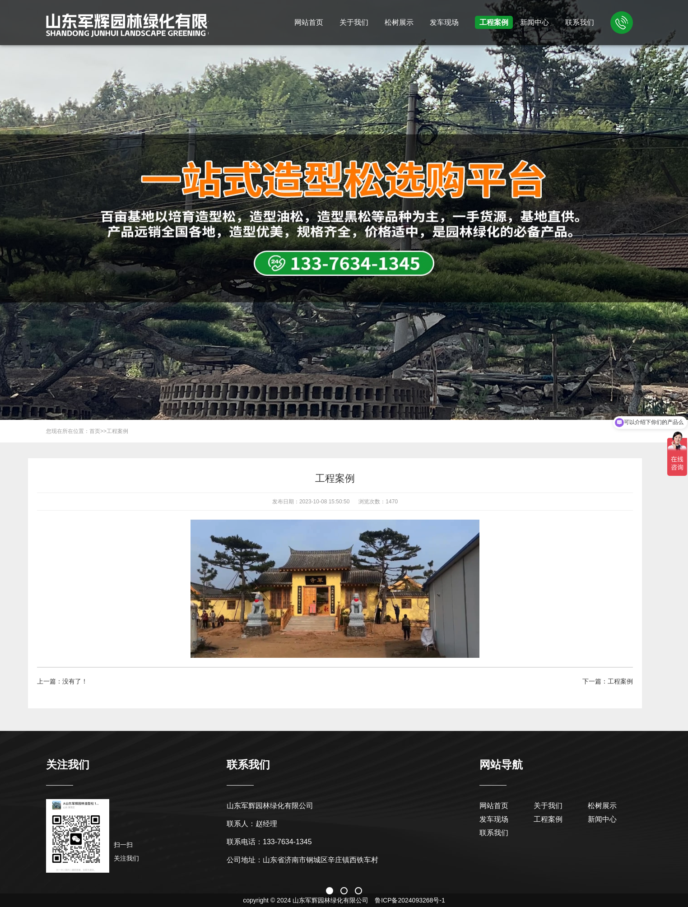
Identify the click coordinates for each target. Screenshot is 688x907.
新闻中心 (534, 22)
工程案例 (493, 22)
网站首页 (308, 22)
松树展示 (399, 22)
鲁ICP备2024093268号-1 (410, 900)
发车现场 (444, 22)
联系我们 (579, 22)
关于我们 (353, 22)
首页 (94, 431)
